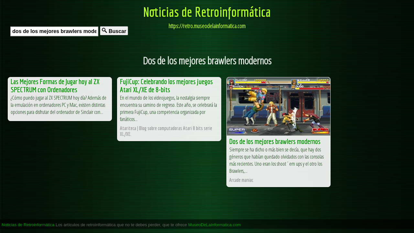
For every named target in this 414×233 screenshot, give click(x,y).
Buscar (114, 31)
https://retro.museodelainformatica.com (207, 26)
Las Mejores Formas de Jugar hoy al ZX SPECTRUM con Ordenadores (55, 85)
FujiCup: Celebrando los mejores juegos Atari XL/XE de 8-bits (166, 85)
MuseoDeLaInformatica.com (214, 224)
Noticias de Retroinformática (207, 11)
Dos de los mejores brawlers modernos (275, 141)
